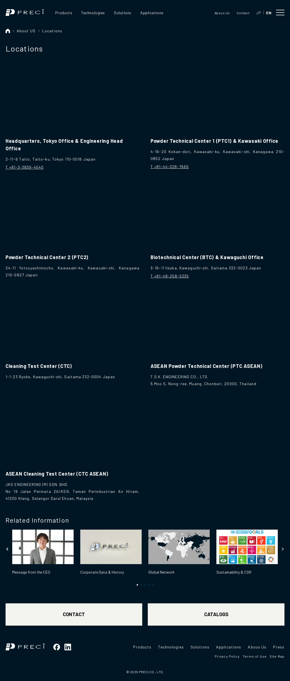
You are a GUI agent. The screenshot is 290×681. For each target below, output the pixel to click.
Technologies (93, 12)
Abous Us (222, 13)
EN (268, 12)
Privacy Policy (227, 656)
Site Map (276, 656)
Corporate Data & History (102, 572)
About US (26, 30)
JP (258, 12)
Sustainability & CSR (233, 572)
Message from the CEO (31, 572)
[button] (7, 549)
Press (278, 647)
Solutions (122, 12)
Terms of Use (255, 656)
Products (63, 12)
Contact (243, 13)
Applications (152, 12)
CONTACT (74, 614)
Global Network (161, 572)
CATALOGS (216, 614)
